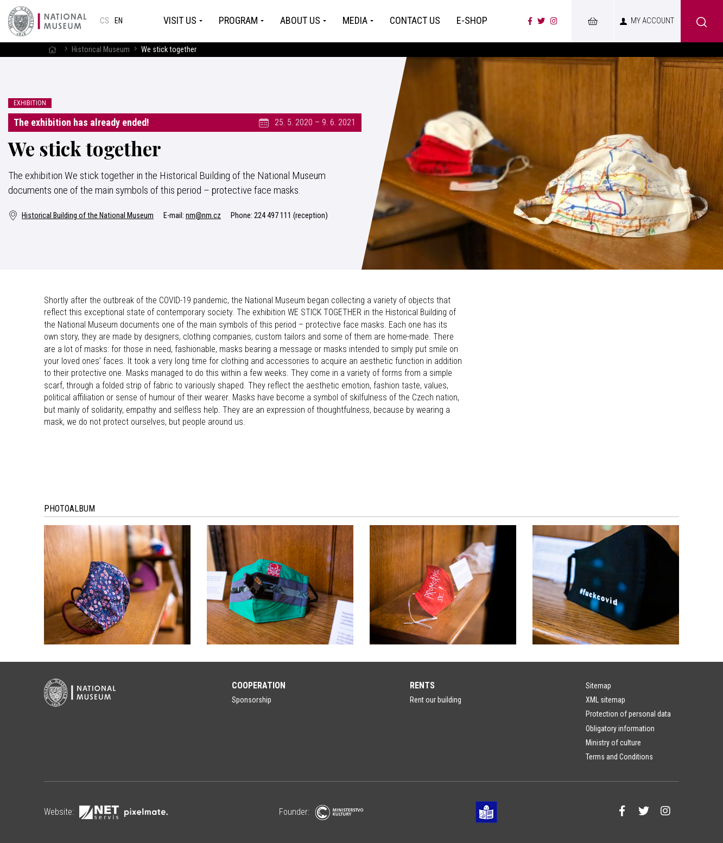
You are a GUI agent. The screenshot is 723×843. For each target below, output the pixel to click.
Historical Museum (101, 49)
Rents (422, 685)
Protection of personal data (628, 714)
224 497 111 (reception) (291, 215)
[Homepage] (47, 21)
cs (104, 20)
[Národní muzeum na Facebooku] (530, 21)
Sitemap (598, 685)
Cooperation (259, 685)
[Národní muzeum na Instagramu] (554, 21)
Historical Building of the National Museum (81, 215)
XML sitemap (605, 699)
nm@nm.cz (203, 215)
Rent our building (435, 699)
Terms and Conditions (619, 756)
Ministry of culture (613, 742)
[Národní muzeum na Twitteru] (541, 21)
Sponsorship (251, 699)
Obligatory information (620, 728)
